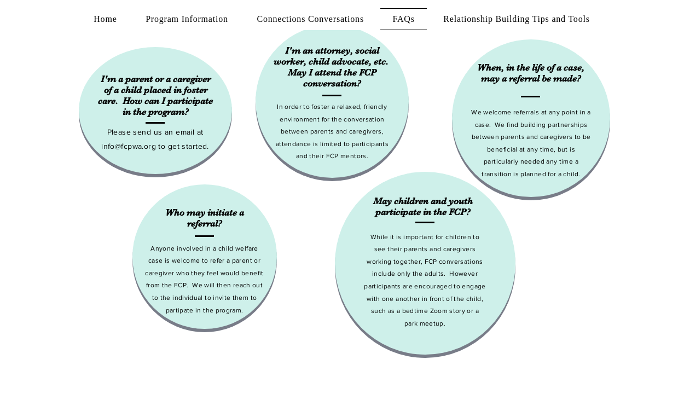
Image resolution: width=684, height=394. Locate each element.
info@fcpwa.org (128, 146)
